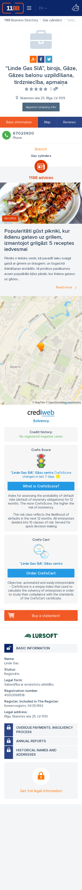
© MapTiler (38, 402)
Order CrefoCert (41, 573)
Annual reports (31, 741)
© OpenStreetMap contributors (63, 402)
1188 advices (41, 177)
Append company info (41, 107)
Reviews (69, 122)
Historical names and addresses (36, 752)
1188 (13, 8)
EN (43, 8)
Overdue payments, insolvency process (44, 729)
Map (47, 122)
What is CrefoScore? (41, 486)
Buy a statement (46, 615)
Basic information (19, 122)
